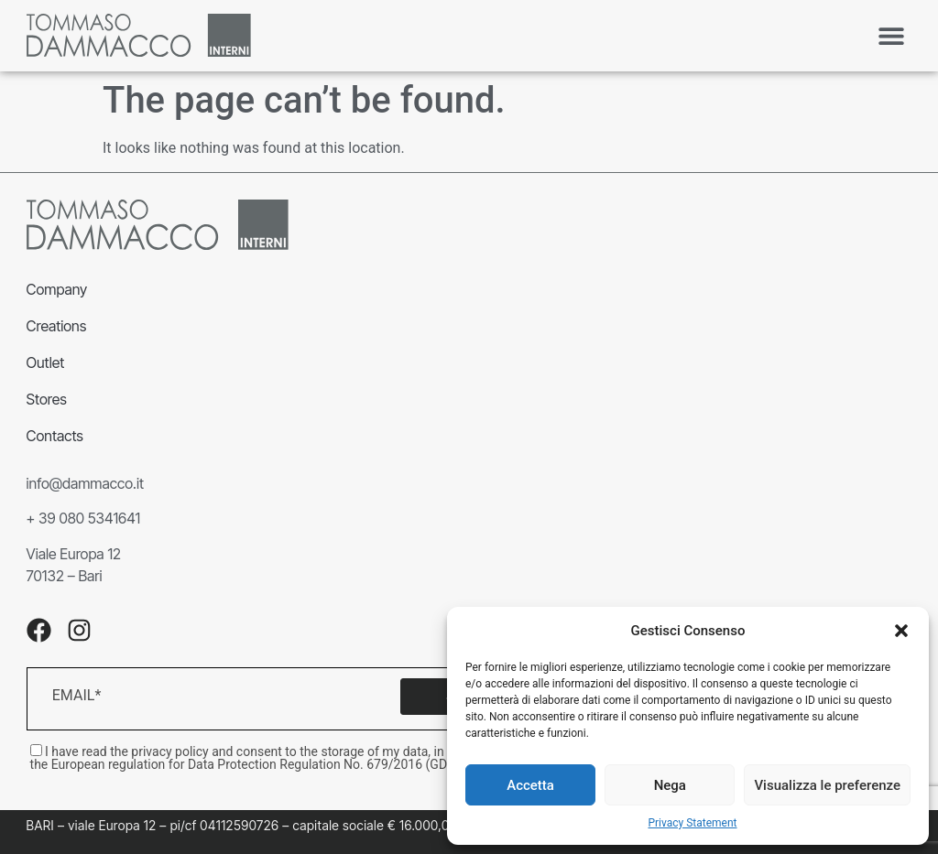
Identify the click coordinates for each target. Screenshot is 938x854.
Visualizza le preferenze (827, 785)
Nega (670, 785)
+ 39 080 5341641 (84, 518)
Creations (57, 326)
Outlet (46, 362)
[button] (901, 631)
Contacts (55, 436)
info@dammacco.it (85, 483)
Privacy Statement (692, 822)
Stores (47, 399)
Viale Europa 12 (74, 554)
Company (57, 289)
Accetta (530, 785)
